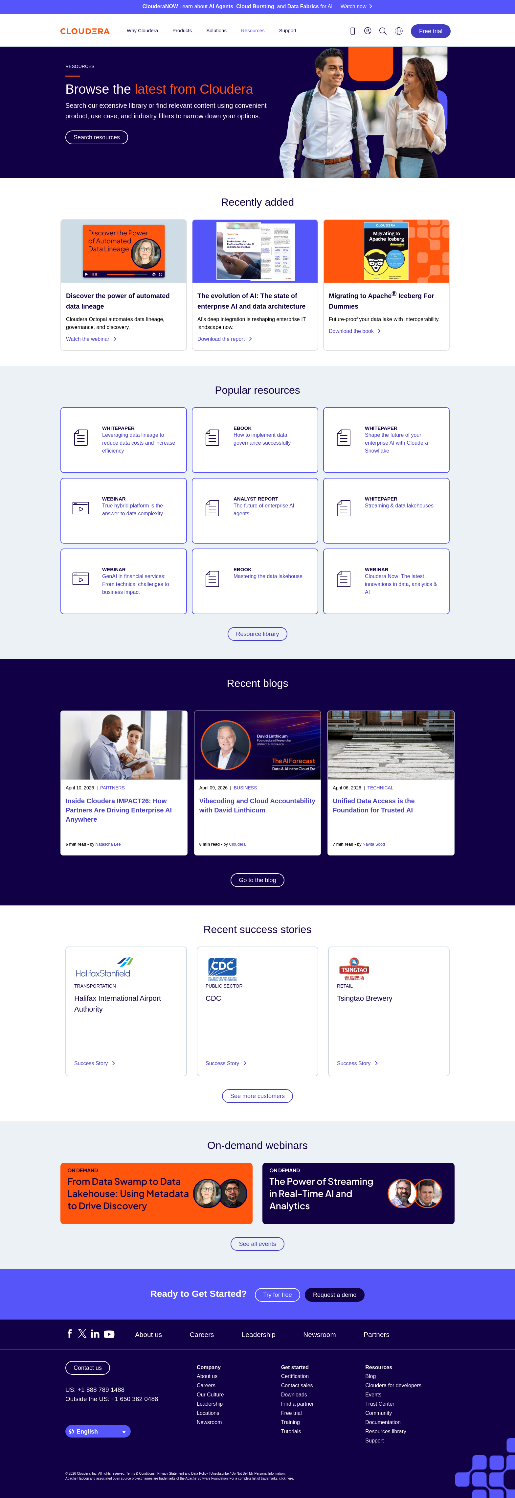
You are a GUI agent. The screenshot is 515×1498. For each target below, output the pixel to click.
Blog (370, 1376)
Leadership (259, 1334)
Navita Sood (374, 844)
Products (182, 30)
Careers (202, 1334)
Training (290, 1422)
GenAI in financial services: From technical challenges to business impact (135, 584)
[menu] (367, 30)
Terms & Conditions (140, 1473)
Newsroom (319, 1334)
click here (286, 1478)
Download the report (225, 339)
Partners (377, 1334)
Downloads (294, 1394)
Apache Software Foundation (206, 1478)
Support (288, 30)
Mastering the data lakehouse (268, 576)
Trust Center (379, 1404)
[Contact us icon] (352, 32)
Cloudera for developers (393, 1385)
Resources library (385, 1431)
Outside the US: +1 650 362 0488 (111, 1398)
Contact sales (297, 1385)
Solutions (216, 30)
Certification (295, 1376)
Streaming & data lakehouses (399, 505)
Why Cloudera (142, 30)
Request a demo (334, 1295)
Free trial (430, 31)
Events (373, 1394)
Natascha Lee (108, 844)
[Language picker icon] (398, 33)
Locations (208, 1413)
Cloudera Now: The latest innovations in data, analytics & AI (401, 584)
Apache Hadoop (77, 1478)
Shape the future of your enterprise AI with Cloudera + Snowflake (399, 443)
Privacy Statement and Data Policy (182, 1473)
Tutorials (291, 1431)
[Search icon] (383, 32)
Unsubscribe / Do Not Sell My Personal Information (248, 1473)
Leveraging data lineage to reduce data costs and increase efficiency (138, 443)
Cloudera (237, 844)
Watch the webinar (91, 339)
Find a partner (297, 1404)
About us (148, 1334)
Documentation (383, 1422)
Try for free (277, 1295)
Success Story (91, 1063)
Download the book (355, 331)
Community (378, 1413)
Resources (253, 30)
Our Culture (210, 1394)
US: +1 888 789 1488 (94, 1389)
